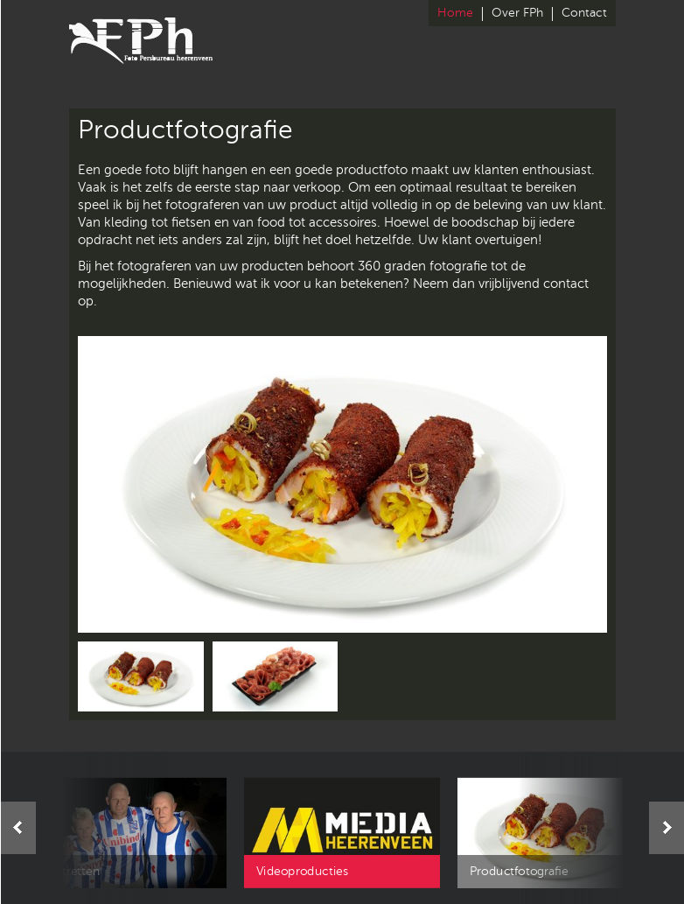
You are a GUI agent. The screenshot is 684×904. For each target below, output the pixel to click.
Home (455, 13)
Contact (584, 13)
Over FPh (517, 13)
